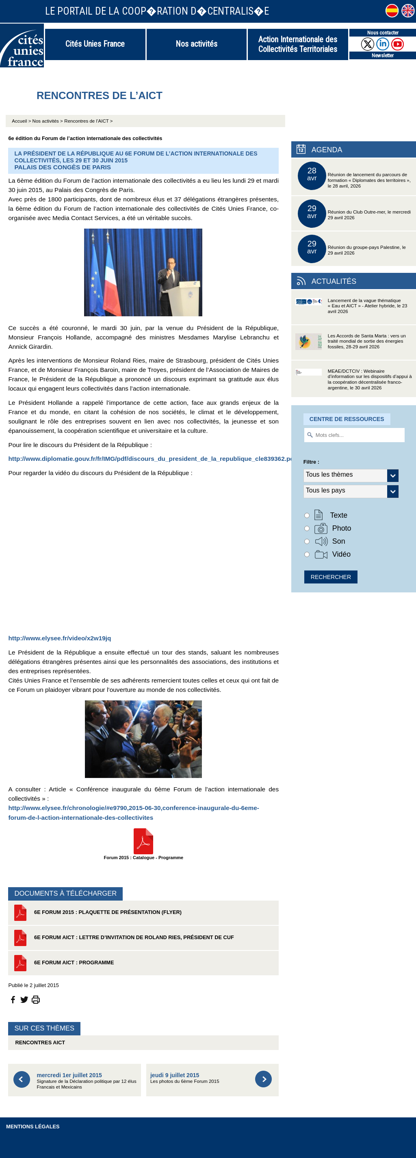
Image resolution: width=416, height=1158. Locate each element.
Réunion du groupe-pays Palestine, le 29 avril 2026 (352, 249)
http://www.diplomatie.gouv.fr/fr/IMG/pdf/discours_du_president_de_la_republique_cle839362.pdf (152, 458)
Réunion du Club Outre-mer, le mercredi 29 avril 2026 (354, 213)
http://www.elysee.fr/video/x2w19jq (59, 638)
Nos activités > (47, 121)
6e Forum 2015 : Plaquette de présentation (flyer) (97, 913)
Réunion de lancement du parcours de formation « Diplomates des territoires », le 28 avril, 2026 (354, 176)
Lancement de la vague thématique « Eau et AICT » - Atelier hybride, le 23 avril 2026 (351, 311)
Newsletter (383, 55)
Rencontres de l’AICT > (88, 121)
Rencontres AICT (38, 1042)
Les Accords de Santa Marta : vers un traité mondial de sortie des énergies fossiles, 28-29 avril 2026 (350, 346)
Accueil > (22, 121)
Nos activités (196, 44)
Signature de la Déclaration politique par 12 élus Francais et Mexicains (86, 1080)
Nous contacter (383, 33)
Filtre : (311, 462)
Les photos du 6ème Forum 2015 (184, 1078)
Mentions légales (33, 1126)
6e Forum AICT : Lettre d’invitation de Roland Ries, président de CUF (123, 938)
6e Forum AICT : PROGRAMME (63, 963)
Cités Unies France (95, 44)
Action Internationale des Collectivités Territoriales (297, 44)
